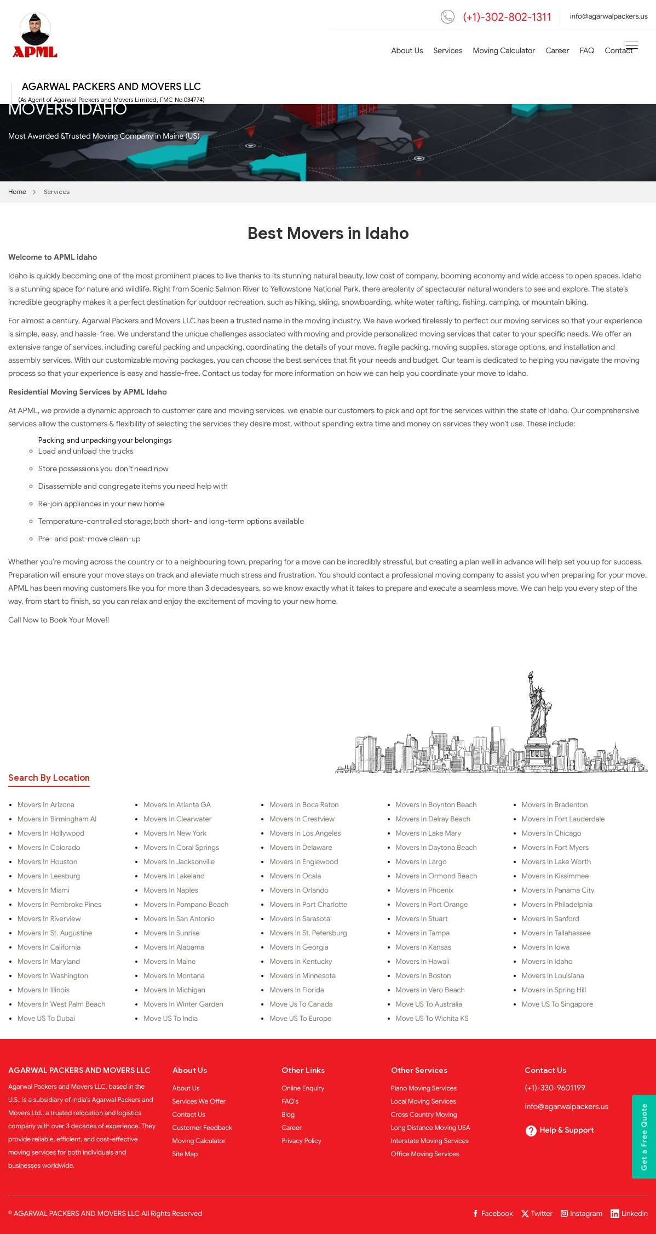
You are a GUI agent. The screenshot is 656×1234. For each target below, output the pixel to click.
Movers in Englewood (303, 862)
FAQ (587, 51)
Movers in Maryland (49, 962)
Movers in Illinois (44, 990)
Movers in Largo (421, 862)
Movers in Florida (296, 990)
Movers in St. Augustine (55, 933)
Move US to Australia (429, 1004)
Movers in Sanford (550, 919)
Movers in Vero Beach (430, 990)
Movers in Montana (174, 976)
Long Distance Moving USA (430, 1128)
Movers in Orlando (299, 890)
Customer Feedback (202, 1128)
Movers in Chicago (552, 833)
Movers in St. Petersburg (308, 933)
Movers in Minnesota (302, 976)
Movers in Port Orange (432, 905)
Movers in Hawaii (423, 962)
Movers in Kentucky (300, 962)
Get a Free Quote (644, 1136)
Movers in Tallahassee (556, 933)
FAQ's (289, 1102)
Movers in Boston (423, 976)
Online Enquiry (302, 1088)
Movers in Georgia (298, 947)
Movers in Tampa (423, 933)
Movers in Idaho (547, 962)
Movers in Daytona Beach (436, 848)
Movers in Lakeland (174, 876)
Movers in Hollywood (51, 833)
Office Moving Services (425, 1154)
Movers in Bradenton (555, 805)
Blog (288, 1115)
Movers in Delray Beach (433, 819)
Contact (619, 51)
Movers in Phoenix (425, 890)
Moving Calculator (504, 51)
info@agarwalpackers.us (609, 16)
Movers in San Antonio (179, 919)
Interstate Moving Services (430, 1141)
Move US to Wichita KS (432, 1019)
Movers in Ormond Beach (436, 876)
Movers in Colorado (49, 848)
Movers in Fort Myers (555, 848)
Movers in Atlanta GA (177, 805)
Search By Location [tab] (49, 778)
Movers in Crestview (302, 819)
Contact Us (189, 1115)
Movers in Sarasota (299, 919)
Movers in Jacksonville (179, 862)
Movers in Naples (170, 890)
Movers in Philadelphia (557, 905)
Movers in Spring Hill (554, 990)
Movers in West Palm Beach (62, 1004)
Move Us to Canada (300, 1004)
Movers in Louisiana (553, 976)
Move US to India (170, 1019)
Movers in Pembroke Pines (59, 905)
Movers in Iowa (546, 947)
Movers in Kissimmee (555, 876)
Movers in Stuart (422, 919)
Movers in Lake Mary (429, 833)
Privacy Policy (301, 1141)
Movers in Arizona (46, 805)
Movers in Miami (44, 890)
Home (17, 192)
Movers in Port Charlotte (308, 905)
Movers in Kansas (423, 947)
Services (448, 51)
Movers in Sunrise (171, 933)
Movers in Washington (53, 976)
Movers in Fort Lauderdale (563, 819)
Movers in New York (174, 833)
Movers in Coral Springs (181, 848)
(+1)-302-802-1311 (507, 17)
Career (557, 51)
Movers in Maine (169, 962)
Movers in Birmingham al (57, 819)
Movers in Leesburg (49, 876)
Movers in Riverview (49, 919)
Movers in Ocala (295, 876)
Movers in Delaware (300, 848)
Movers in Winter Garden (183, 1004)
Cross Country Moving (424, 1115)
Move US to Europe (300, 1019)
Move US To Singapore (557, 1004)
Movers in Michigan (174, 990)
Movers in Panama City (558, 890)
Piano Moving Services (424, 1088)
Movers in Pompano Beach (185, 905)
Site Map (185, 1154)
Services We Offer (199, 1102)
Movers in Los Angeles (305, 833)
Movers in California (49, 947)
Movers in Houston (47, 862)
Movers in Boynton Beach (436, 805)
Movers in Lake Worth (556, 862)
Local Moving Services (423, 1102)
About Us (407, 51)
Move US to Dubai (46, 1019)
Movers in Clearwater (177, 819)
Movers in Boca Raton (303, 805)
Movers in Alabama (173, 947)
